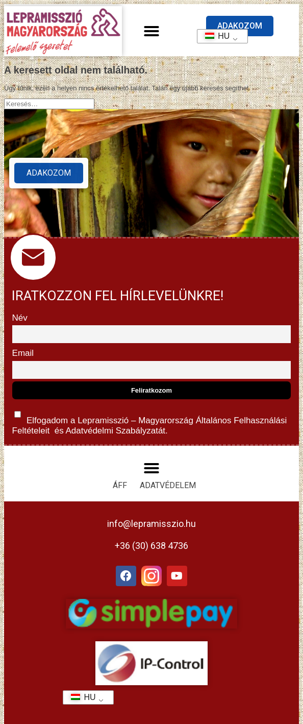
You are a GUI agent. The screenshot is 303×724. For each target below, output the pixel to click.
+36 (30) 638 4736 (151, 545)
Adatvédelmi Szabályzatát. (116, 431)
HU (214, 36)
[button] (151, 31)
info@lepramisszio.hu (151, 523)
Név (20, 318)
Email (23, 353)
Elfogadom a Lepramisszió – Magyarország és (149, 420)
